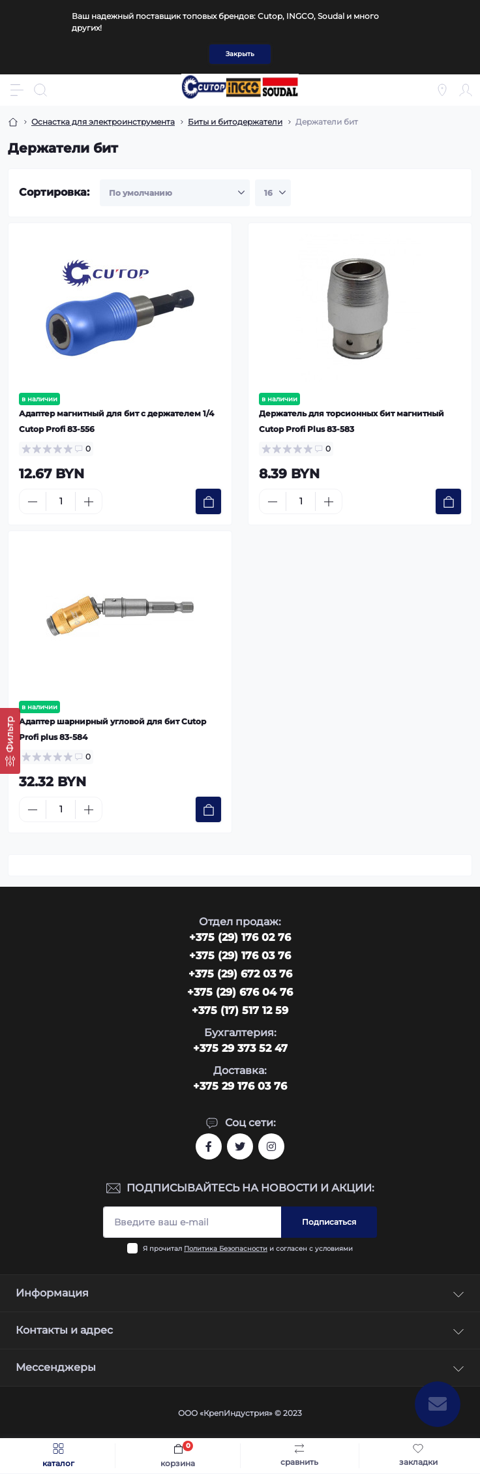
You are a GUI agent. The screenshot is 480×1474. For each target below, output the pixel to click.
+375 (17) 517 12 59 (240, 1010)
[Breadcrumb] (13, 122)
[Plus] (89, 502)
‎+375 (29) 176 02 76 (240, 937)
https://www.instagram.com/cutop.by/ (271, 1146)
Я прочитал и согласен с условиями (248, 1248)
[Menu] (16, 90)
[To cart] (208, 501)
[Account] (465, 90)
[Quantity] (61, 501)
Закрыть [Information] (240, 54)
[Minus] (33, 502)
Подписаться (329, 1222)
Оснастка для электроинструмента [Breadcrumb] (103, 122)
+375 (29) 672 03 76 (240, 974)
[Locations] (442, 90)
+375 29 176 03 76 (240, 1086)
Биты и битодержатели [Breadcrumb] (235, 122)
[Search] (40, 90)
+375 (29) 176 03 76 (240, 955)
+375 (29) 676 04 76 (240, 992)
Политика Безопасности (225, 1248)
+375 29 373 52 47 (240, 1048)
